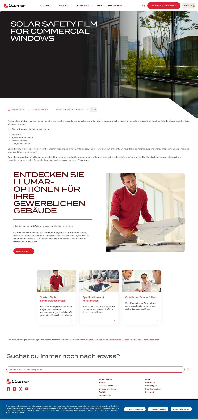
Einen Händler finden (108, 385)
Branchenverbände (153, 389)
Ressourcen (105, 379)
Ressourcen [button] (85, 5)
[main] (99, 409)
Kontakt (102, 382)
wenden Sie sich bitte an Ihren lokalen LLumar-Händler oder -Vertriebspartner (122, 339)
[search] (143, 5)
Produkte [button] (65, 5)
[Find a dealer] (163, 5)
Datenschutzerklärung (108, 389)
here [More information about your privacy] (22, 412)
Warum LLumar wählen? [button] (111, 5)
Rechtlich (103, 392)
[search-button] (188, 369)
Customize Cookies (135, 409)
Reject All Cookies (158, 409)
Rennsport (149, 392)
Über (147, 379)
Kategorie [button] (47, 5)
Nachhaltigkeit (151, 385)
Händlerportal (105, 395)
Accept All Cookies (181, 409)
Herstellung (150, 382)
